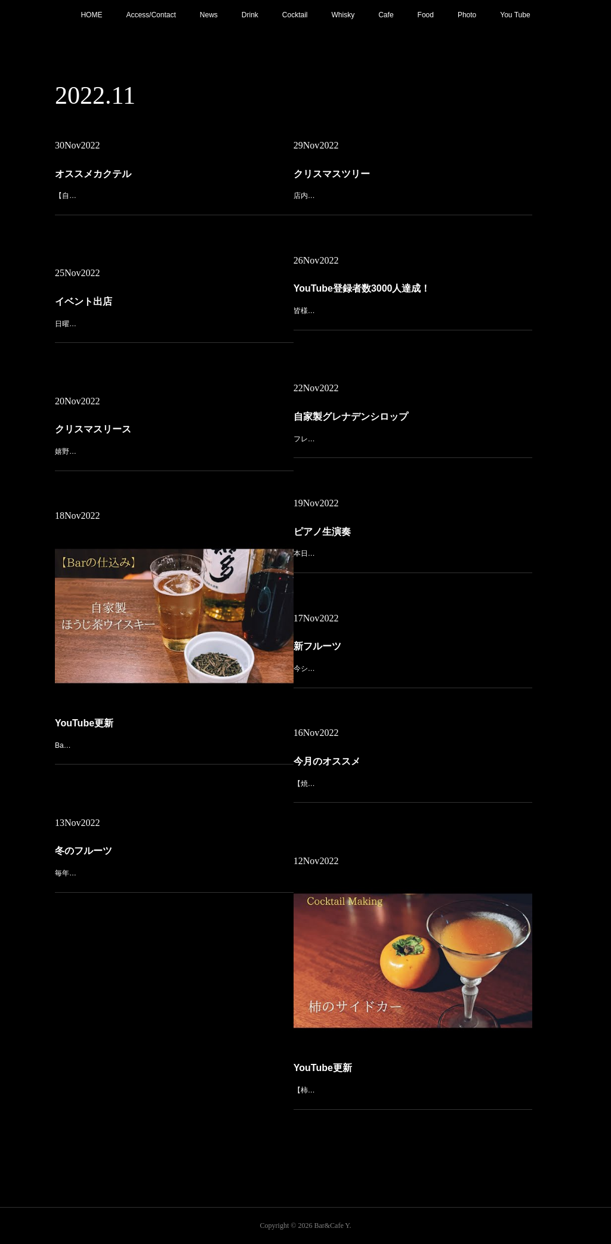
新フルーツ (371, 644)
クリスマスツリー (377, 179)
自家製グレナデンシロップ (386, 415)
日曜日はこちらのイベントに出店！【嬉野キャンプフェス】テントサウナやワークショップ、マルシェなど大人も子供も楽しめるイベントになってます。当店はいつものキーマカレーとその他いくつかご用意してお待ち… (173, 318)
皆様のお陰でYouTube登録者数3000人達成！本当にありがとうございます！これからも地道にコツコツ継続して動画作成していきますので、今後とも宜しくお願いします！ (412, 305)
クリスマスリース (139, 427)
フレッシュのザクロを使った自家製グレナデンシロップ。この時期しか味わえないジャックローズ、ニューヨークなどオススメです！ (412, 427)
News (209, 15)
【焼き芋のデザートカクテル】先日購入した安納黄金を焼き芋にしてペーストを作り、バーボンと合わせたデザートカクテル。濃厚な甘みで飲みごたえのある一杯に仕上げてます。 (412, 778)
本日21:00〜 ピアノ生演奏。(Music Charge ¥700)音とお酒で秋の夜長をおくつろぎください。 (411, 541)
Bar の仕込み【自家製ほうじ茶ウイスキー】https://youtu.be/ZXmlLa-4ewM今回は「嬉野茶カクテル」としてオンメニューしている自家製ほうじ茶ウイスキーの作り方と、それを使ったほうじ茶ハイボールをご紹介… (173, 689)
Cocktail (295, 15)
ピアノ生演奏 (373, 530)
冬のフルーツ (134, 849)
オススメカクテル (130, 180)
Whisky (343, 15)
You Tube (515, 15)
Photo (467, 15)
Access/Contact (150, 15)
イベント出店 (134, 303)
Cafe (385, 15)
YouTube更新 (135, 674)
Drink (250, 15)
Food (426, 15)
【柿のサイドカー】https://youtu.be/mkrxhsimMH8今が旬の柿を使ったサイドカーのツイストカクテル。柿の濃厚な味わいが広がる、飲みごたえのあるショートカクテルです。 (412, 1034)
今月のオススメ (375, 763)
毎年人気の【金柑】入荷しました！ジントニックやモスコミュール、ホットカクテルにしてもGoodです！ (173, 861)
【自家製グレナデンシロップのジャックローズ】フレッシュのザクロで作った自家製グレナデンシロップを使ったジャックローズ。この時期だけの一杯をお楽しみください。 (173, 199)
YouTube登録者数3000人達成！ (391, 291)
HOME (91, 15)
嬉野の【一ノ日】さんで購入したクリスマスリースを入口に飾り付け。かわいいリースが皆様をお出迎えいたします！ (173, 439)
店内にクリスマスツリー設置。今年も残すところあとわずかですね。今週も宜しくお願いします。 (412, 191)
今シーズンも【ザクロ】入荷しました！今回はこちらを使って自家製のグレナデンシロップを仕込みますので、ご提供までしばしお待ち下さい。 (412, 656)
